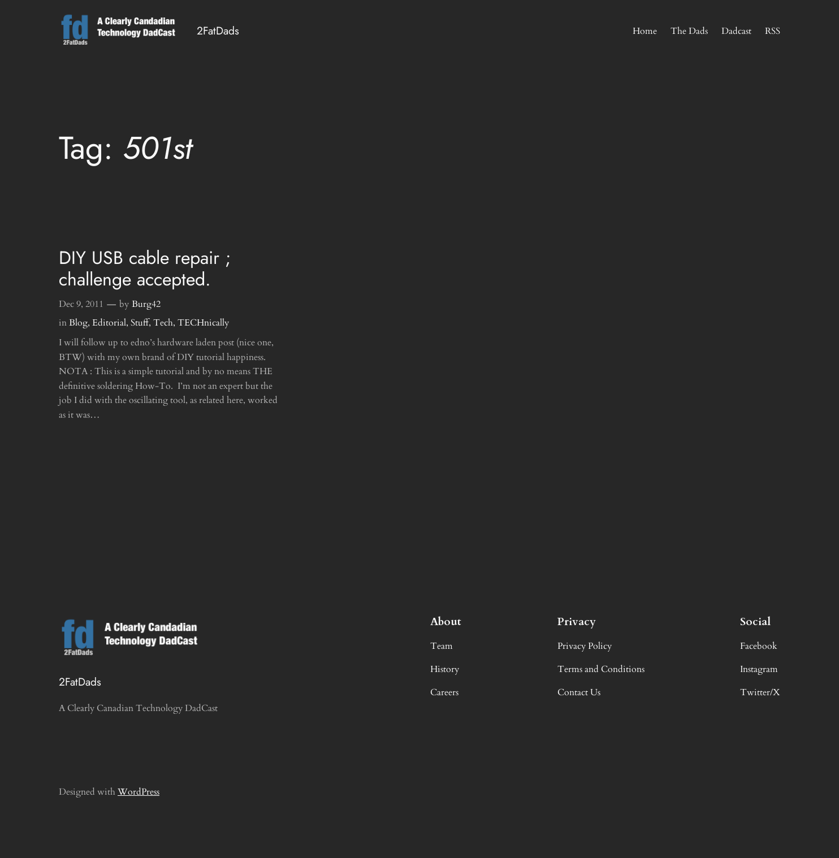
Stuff (140, 323)
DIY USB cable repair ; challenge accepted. (145, 269)
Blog (78, 323)
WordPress (138, 792)
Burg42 (146, 304)
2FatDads (218, 30)
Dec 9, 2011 (81, 304)
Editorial (109, 323)
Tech (163, 323)
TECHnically (203, 323)
